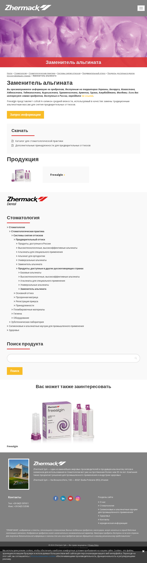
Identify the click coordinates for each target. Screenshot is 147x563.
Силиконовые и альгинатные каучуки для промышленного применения (46, 326)
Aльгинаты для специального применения (40, 251)
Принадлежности (25, 305)
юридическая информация (113, 523)
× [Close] (143, 551)
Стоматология (20, 73)
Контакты (104, 519)
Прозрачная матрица (27, 297)
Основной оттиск (25, 293)
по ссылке (87, 95)
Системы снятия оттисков (68, 73)
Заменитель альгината (30, 264)
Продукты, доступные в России (34, 243)
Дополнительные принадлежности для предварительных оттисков (50, 145)
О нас (102, 502)
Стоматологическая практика (42, 73)
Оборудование (21, 317)
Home (9, 73)
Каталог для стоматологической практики (37, 141)
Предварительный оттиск (93, 73)
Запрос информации (25, 114)
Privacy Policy (93, 545)
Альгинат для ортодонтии (31, 256)
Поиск (14, 371)
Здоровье (14, 330)
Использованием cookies (43, 556)
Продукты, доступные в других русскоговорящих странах (50, 268)
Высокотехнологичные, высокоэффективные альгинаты (47, 247)
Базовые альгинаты (30, 272)
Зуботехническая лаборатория (27, 322)
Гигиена (17, 313)
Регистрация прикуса (27, 301)
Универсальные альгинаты (32, 260)
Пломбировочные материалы (29, 309)
